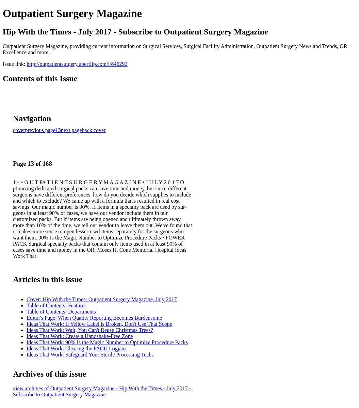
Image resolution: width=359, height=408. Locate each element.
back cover (94, 130)
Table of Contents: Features (56, 305)
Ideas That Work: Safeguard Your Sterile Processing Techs (90, 355)
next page (71, 130)
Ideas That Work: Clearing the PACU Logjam (76, 348)
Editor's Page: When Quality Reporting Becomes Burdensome (94, 318)
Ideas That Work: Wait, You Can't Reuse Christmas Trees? (90, 330)
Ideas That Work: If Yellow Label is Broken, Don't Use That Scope (99, 324)
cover (19, 130)
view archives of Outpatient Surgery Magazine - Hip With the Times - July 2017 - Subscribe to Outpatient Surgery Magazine (102, 391)
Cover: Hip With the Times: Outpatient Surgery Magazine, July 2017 (102, 299)
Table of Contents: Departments (61, 312)
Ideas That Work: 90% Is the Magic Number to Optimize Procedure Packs (107, 342)
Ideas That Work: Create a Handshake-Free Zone (80, 336)
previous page (40, 130)
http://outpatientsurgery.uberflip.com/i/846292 (77, 64)
